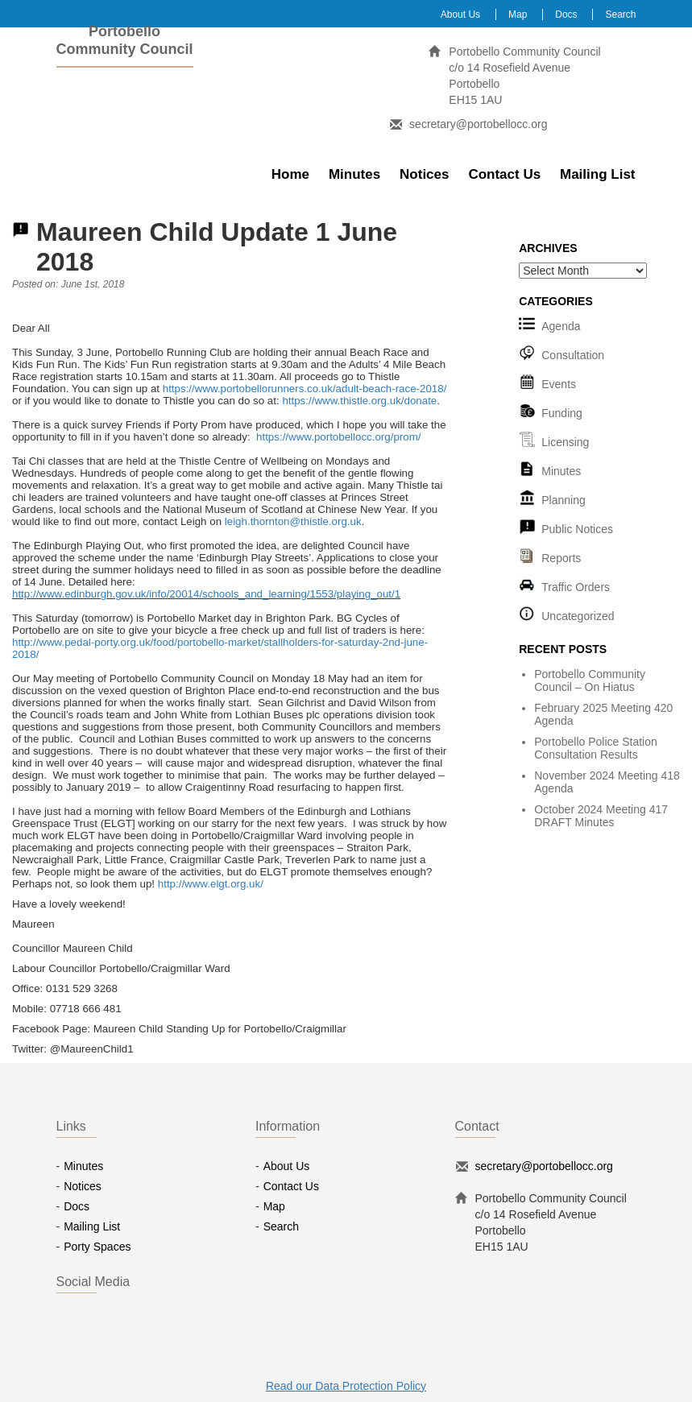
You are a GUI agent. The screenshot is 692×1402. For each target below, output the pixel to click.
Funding (561, 413)
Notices (424, 174)
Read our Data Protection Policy (346, 1385)
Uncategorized (577, 616)
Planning (563, 500)
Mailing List (598, 174)
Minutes (354, 174)
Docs (566, 14)
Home (290, 174)
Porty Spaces (97, 1246)
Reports (561, 558)
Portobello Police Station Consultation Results (595, 748)
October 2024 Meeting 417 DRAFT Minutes (601, 816)
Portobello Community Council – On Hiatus (589, 680)
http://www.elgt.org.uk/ (210, 884)
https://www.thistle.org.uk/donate (359, 401)
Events (558, 384)
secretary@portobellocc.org (478, 124)
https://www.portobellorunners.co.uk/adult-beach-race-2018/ (305, 389)
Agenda (560, 326)
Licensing (565, 442)
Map (517, 14)
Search (620, 14)
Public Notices (577, 529)
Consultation (572, 355)
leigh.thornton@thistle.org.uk (293, 521)
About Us (460, 14)
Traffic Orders (575, 587)
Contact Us (504, 174)
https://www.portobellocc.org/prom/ (338, 437)
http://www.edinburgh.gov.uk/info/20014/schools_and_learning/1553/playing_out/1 (206, 594)
